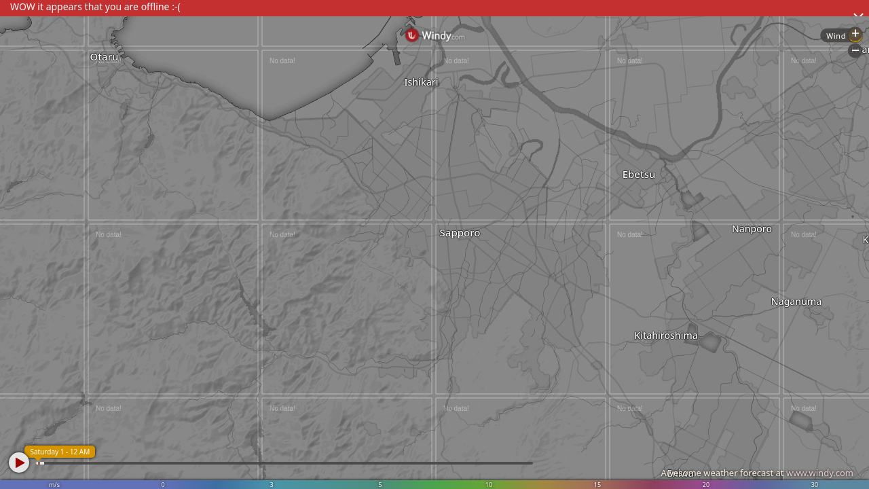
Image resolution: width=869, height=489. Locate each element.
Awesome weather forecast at (757, 473)
